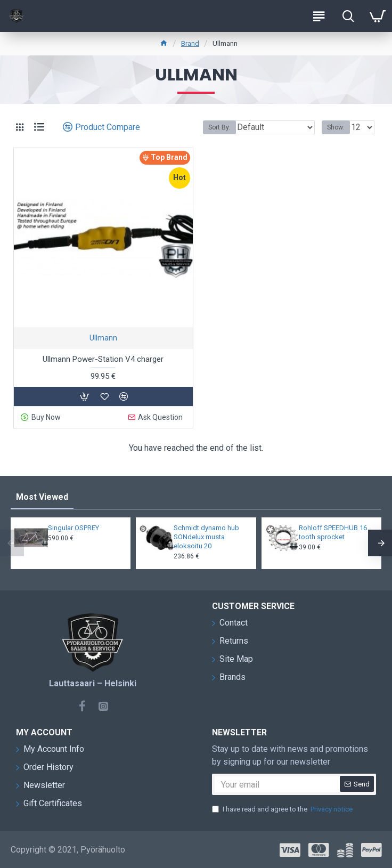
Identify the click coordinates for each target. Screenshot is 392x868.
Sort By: (219, 127)
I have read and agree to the (283, 809)
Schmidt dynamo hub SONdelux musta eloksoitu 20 (206, 537)
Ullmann (103, 338)
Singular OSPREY (73, 528)
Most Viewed (42, 497)
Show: (336, 127)
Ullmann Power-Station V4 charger (103, 359)
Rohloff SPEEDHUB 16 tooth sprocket (333, 532)
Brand (190, 43)
